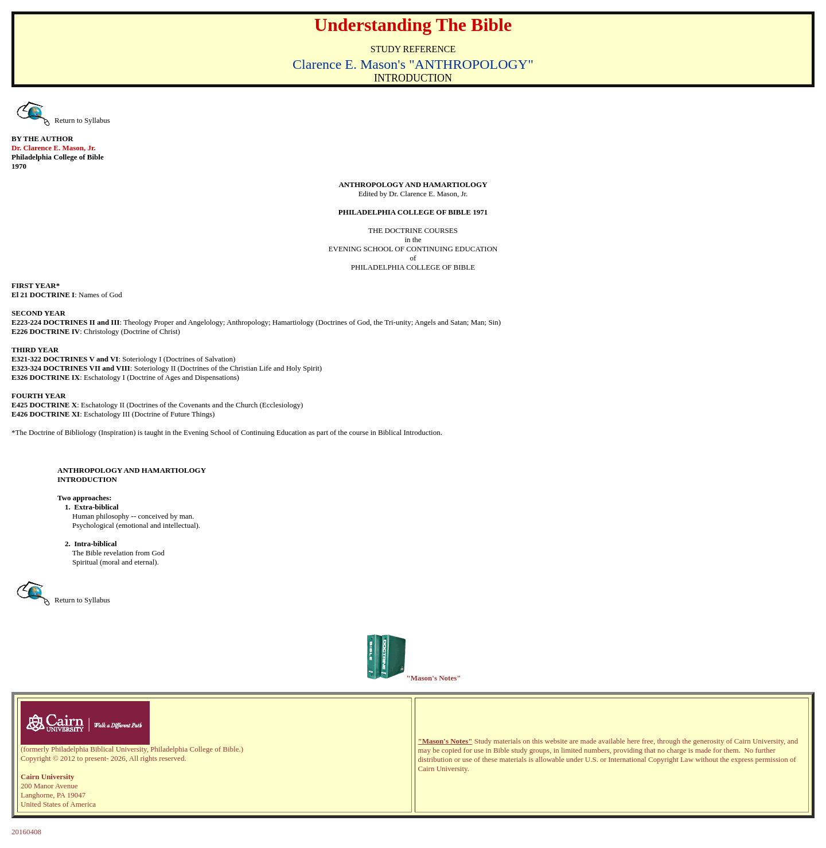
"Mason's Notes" (445, 741)
